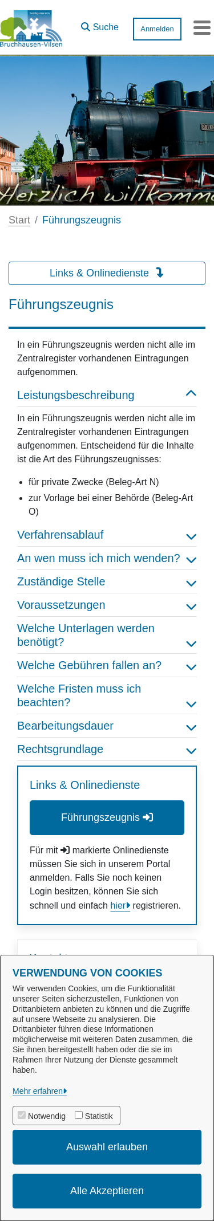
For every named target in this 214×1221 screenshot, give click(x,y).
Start (19, 220)
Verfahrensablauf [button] (107, 535)
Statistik (99, 1116)
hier (118, 905)
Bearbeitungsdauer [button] (107, 725)
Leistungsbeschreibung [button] (107, 395)
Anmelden (157, 29)
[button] (99, 24)
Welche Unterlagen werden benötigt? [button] (107, 635)
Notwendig (47, 1116)
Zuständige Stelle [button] (107, 581)
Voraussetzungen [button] (107, 605)
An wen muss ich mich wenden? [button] (107, 558)
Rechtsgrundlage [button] (107, 749)
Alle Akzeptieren (107, 1190)
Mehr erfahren (38, 1091)
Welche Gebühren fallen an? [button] (107, 665)
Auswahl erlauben (107, 1147)
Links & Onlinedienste (107, 273)
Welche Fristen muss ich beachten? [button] (107, 695)
